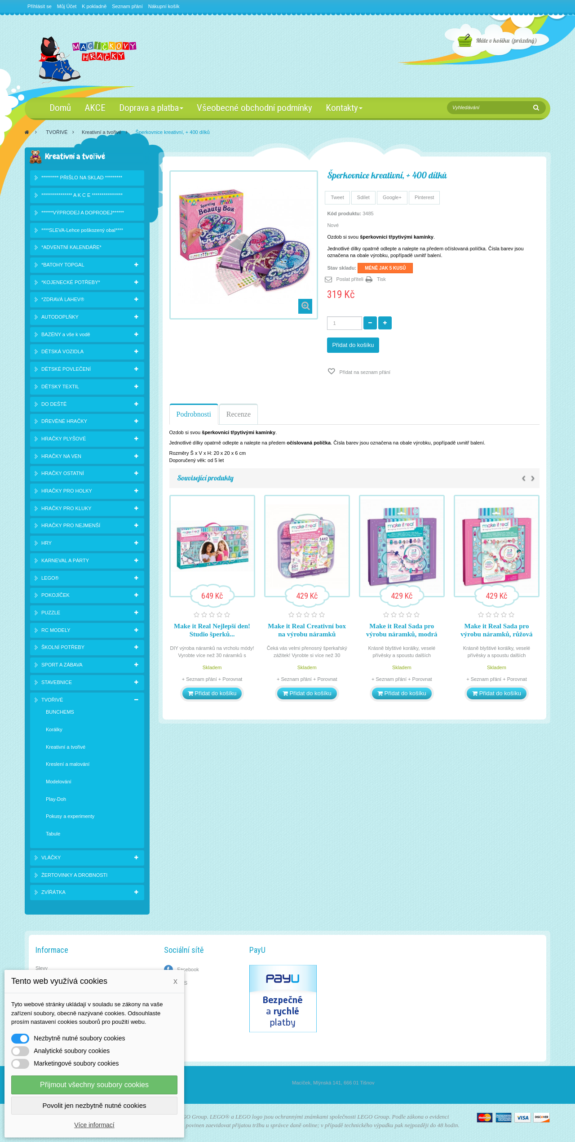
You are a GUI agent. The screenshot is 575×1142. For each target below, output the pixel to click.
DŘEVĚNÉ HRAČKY (64, 421)
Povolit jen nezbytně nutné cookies (94, 1105)
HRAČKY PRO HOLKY (66, 490)
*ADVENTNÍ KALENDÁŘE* (71, 247)
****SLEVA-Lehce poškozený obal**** (82, 230)
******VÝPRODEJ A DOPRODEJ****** (82, 212)
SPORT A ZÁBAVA (62, 664)
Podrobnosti (194, 414)
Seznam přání (127, 6)
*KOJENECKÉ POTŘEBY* (70, 282)
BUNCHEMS (60, 712)
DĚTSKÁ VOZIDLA (62, 351)
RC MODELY (56, 630)
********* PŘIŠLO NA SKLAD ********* (81, 177)
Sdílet (363, 197)
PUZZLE (50, 612)
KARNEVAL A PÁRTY (65, 560)
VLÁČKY (51, 857)
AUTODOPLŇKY (60, 317)
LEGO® (50, 578)
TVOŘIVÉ (56, 132)
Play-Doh (56, 799)
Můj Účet (66, 6)
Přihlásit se (39, 6)
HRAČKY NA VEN (61, 456)
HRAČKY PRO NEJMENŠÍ (70, 525)
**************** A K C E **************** (82, 195)
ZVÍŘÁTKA (53, 892)
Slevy (41, 968)
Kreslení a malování (67, 764)
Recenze (238, 414)
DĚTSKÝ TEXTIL (60, 386)
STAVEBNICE (56, 682)
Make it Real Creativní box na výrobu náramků (307, 630)
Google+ (392, 197)
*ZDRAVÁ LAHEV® (62, 299)
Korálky (54, 729)
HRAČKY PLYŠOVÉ (63, 438)
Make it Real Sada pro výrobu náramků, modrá (402, 630)
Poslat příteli (349, 279)
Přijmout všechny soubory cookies (94, 1085)
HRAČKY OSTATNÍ (62, 473)
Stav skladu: (341, 268)
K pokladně (94, 6)
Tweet (337, 197)
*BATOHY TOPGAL (62, 264)
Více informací (94, 1125)
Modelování (58, 781)
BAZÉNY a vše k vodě (65, 334)
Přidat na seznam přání (364, 372)
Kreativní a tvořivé (101, 132)
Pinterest (424, 197)
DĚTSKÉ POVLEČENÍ (66, 369)
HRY (46, 543)
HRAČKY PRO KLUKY (66, 508)
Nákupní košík (164, 6)
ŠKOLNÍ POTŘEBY (62, 647)
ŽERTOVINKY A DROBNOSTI (74, 875)
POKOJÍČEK (55, 595)
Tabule (53, 833)
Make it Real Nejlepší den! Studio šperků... (212, 630)
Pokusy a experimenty (70, 816)
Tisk (381, 279)
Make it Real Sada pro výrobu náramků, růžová (496, 630)
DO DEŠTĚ (53, 404)
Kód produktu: (344, 213)
